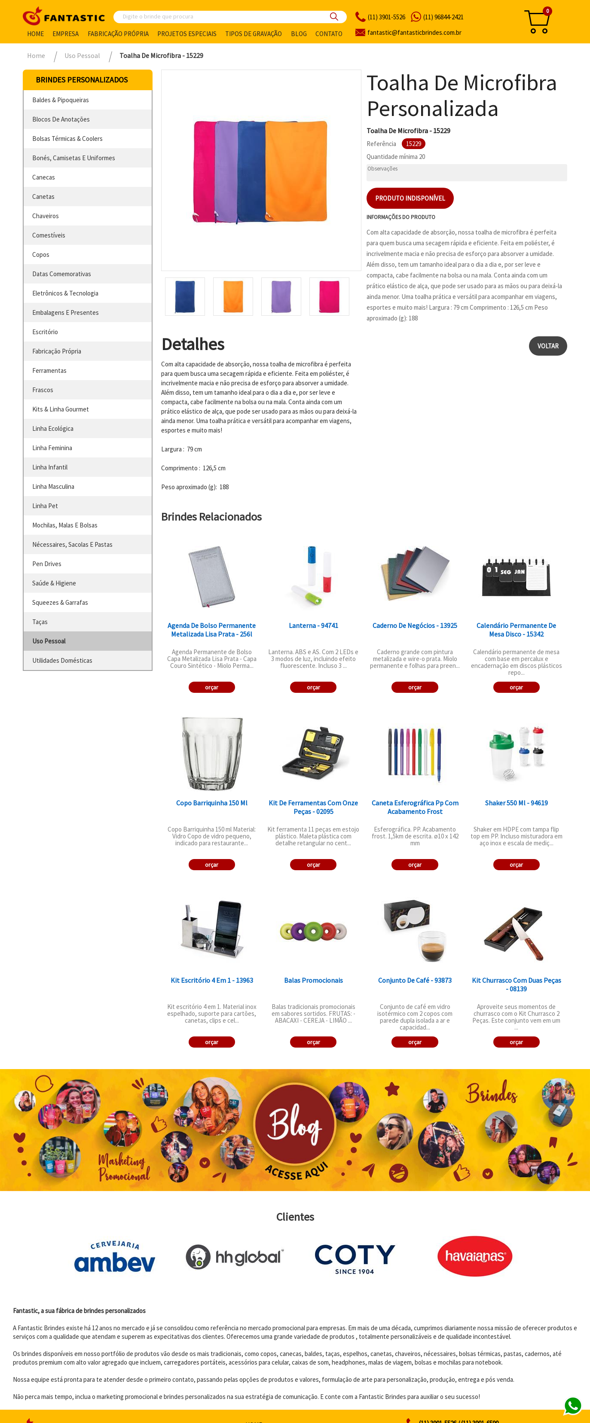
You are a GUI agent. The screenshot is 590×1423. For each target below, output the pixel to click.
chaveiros (45, 216)
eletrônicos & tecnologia (65, 293)
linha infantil (49, 467)
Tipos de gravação (253, 34)
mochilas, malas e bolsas (65, 525)
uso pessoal (48, 641)
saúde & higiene (54, 583)
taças (40, 622)
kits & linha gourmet (60, 409)
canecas (43, 177)
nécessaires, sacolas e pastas (72, 544)
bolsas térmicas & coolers (67, 138)
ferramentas (49, 370)
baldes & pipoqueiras (60, 100)
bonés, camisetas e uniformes (73, 158)
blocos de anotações (61, 119)
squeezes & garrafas (60, 602)
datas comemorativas (61, 274)
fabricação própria (56, 351)
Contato (328, 34)
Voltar (548, 346)
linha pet (45, 506)
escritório (45, 332)
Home (35, 34)
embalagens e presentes (65, 312)
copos (40, 254)
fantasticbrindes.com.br (414, 32)
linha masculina (53, 486)
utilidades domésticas (62, 660)
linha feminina (52, 448)
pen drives (46, 564)
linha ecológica (52, 428)
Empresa (65, 34)
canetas (43, 196)
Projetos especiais (187, 34)
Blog (299, 34)
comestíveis (48, 235)
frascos (42, 390)
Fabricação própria (118, 34)
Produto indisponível (410, 198)
